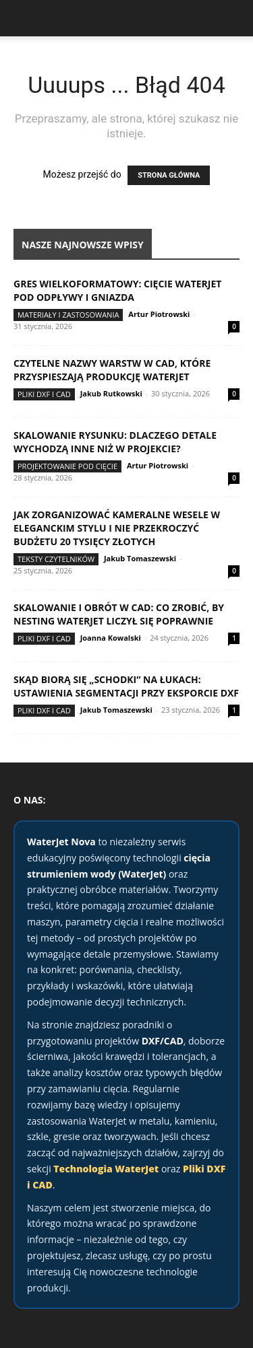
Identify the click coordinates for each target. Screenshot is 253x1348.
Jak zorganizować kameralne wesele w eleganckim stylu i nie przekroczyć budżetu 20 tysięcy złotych (116, 528)
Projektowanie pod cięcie (67, 466)
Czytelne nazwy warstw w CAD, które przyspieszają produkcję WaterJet (111, 370)
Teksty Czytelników (56, 559)
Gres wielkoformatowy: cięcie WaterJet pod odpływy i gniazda (117, 290)
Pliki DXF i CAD (44, 394)
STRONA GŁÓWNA (169, 175)
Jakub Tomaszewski (140, 558)
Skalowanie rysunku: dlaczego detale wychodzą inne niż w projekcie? (115, 442)
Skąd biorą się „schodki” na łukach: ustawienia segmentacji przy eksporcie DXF (126, 686)
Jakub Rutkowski (111, 393)
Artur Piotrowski (159, 314)
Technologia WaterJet (106, 1168)
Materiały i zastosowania (68, 315)
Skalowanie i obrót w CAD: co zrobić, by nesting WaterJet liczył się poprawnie (118, 614)
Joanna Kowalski (110, 638)
